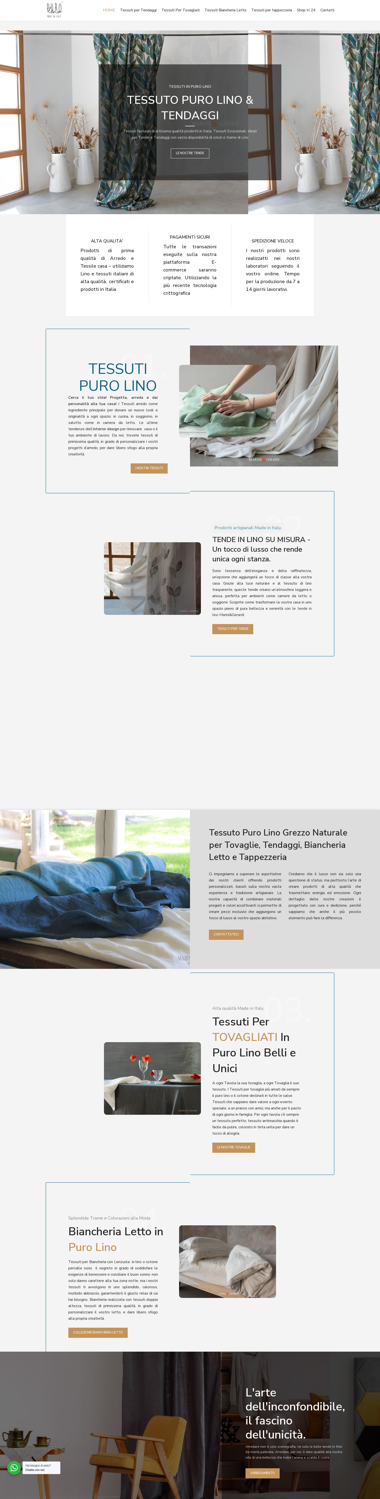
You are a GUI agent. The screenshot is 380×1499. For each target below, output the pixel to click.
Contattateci (226, 934)
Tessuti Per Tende (232, 629)
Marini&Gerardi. (232, 615)
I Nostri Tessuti (149, 468)
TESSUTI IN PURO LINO (190, 86)
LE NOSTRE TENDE (190, 153)
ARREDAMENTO (262, 1473)
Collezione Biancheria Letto (98, 1332)
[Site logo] (55, 10)
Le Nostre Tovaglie (233, 1147)
